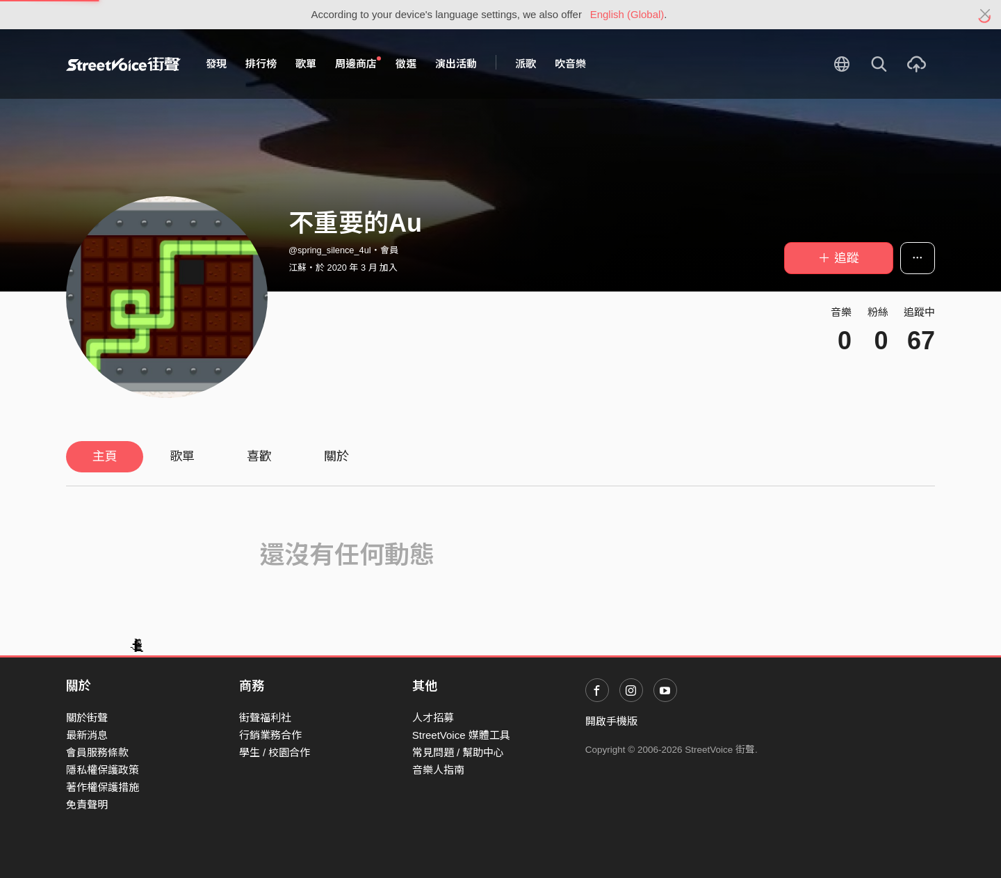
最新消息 (87, 735)
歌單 (305, 64)
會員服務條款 (97, 752)
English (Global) (627, 14)
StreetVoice (123, 64)
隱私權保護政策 (102, 770)
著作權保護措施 (102, 787)
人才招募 (433, 718)
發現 (216, 64)
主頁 (104, 456)
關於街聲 (87, 718)
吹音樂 (570, 64)
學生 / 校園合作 (275, 752)
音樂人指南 (438, 770)
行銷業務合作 (270, 735)
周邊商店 (358, 63)
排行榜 (261, 64)
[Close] (985, 14)
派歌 (525, 64)
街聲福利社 (265, 718)
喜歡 (259, 456)
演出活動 (456, 64)
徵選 (406, 64)
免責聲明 (87, 805)
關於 (336, 456)
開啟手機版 (611, 721)
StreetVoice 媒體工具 (461, 735)
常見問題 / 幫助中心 (458, 752)
